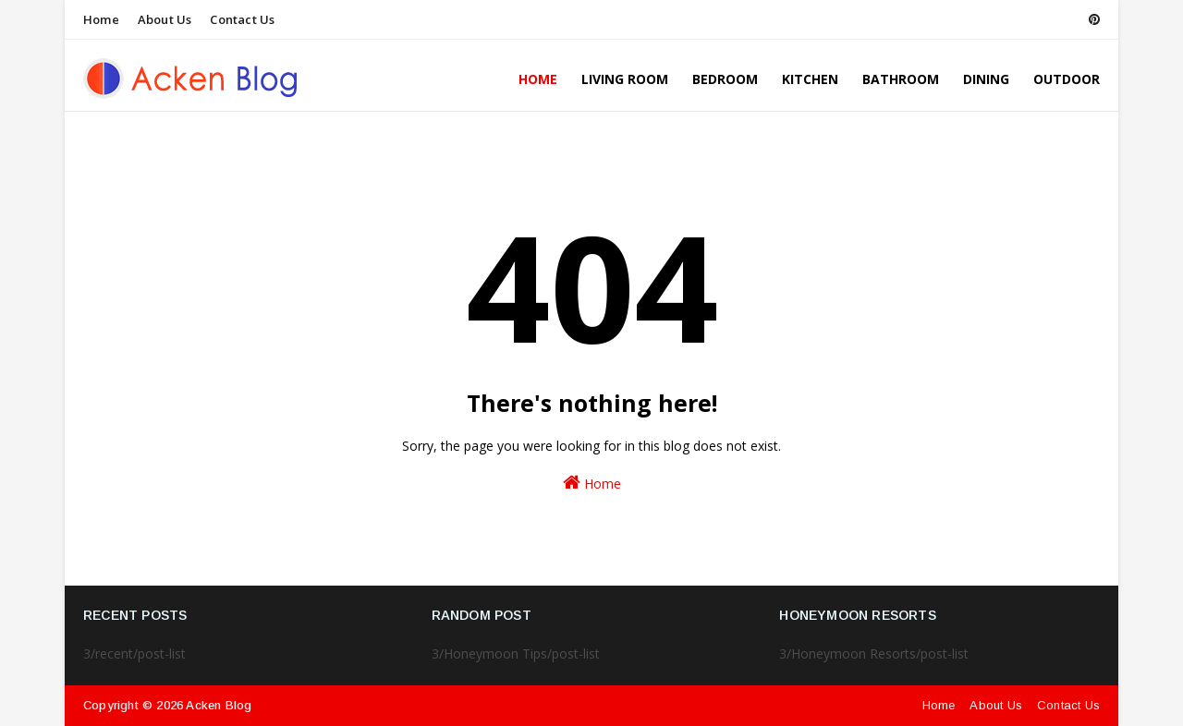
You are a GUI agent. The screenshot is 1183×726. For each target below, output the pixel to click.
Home (101, 19)
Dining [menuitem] (986, 79)
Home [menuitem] (537, 79)
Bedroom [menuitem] (725, 79)
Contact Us (242, 19)
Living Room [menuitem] (624, 79)
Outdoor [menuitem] (1066, 79)
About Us (165, 19)
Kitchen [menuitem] (810, 79)
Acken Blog (218, 705)
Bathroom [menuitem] (900, 79)
